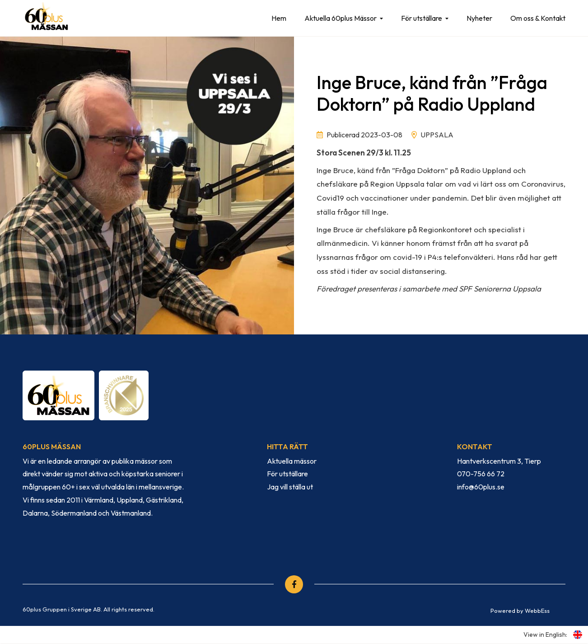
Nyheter (479, 18)
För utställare (421, 18)
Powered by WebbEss (520, 610)
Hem (278, 18)
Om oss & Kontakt (537, 18)
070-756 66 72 (480, 473)
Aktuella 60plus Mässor (340, 18)
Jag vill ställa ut (290, 486)
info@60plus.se (480, 486)
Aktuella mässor (292, 460)
